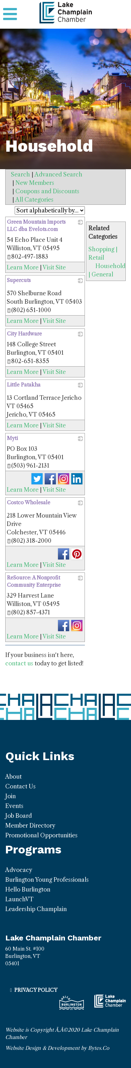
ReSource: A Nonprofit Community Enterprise (34, 581)
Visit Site (54, 267)
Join (10, 796)
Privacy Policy (35, 990)
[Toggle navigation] (10, 14)
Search (20, 174)
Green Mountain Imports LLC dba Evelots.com (36, 225)
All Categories (34, 199)
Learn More (22, 267)
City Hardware (24, 334)
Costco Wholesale (28, 502)
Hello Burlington (27, 889)
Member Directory (30, 825)
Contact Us (20, 786)
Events (14, 805)
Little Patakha (24, 385)
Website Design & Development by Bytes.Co (57, 1048)
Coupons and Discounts (47, 191)
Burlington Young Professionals (47, 879)
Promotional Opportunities (41, 835)
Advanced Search (58, 174)
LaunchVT (19, 899)
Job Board (18, 815)
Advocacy (18, 869)
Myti (12, 438)
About (13, 776)
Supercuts (19, 280)
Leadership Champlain (36, 908)
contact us (19, 663)
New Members (34, 182)
